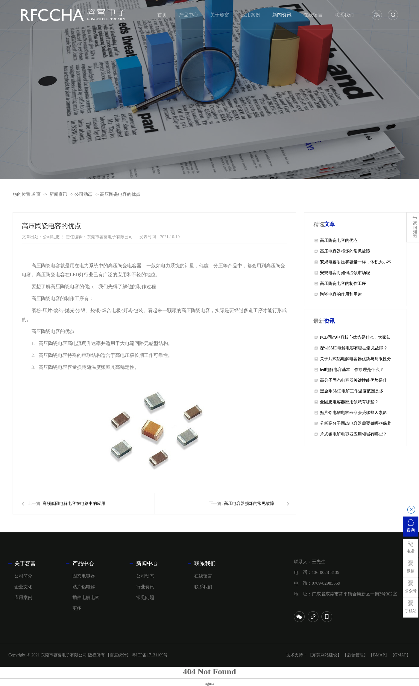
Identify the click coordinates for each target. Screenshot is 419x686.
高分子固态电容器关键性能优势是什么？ (353, 382)
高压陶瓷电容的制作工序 (343, 283)
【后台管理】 (355, 655)
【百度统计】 (118, 655)
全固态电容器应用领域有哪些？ (349, 402)
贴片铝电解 (83, 586)
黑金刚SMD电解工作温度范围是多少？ (351, 393)
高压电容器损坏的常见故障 (249, 503)
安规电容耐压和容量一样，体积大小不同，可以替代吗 (355, 264)
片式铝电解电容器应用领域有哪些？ (353, 434)
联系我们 (205, 563)
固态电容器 (83, 576)
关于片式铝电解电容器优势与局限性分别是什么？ (355, 360)
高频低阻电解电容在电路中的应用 (73, 503)
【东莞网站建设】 (324, 655)
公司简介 (23, 576)
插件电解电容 (85, 597)
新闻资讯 (58, 194)
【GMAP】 (400, 655)
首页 (36, 194)
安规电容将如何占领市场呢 (345, 273)
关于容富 (25, 563)
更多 (76, 608)
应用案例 (23, 597)
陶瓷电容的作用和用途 (341, 294)
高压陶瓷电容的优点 (120, 194)
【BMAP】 (379, 655)
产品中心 (83, 563)
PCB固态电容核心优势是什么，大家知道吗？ (355, 339)
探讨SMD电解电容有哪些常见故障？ (354, 348)
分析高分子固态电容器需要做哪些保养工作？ (355, 425)
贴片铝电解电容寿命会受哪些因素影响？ (353, 414)
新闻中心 (147, 563)
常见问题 (145, 597)
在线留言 (203, 576)
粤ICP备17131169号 (150, 655)
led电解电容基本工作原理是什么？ (352, 369)
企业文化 (23, 586)
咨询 (410, 525)
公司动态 (83, 194)
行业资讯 (145, 586)
